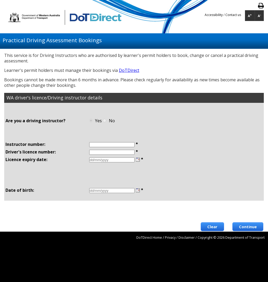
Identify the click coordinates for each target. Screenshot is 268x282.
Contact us (233, 15)
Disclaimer (186, 237)
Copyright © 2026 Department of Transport (231, 237)
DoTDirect (129, 70)
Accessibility (214, 15)
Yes (98, 121)
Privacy (170, 237)
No (112, 121)
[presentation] (223, 211)
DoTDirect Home (149, 237)
